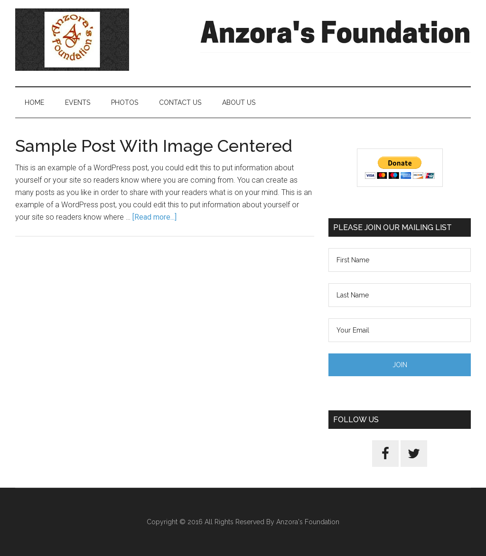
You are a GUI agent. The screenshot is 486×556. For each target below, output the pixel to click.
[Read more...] (154, 217)
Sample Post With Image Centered (153, 146)
